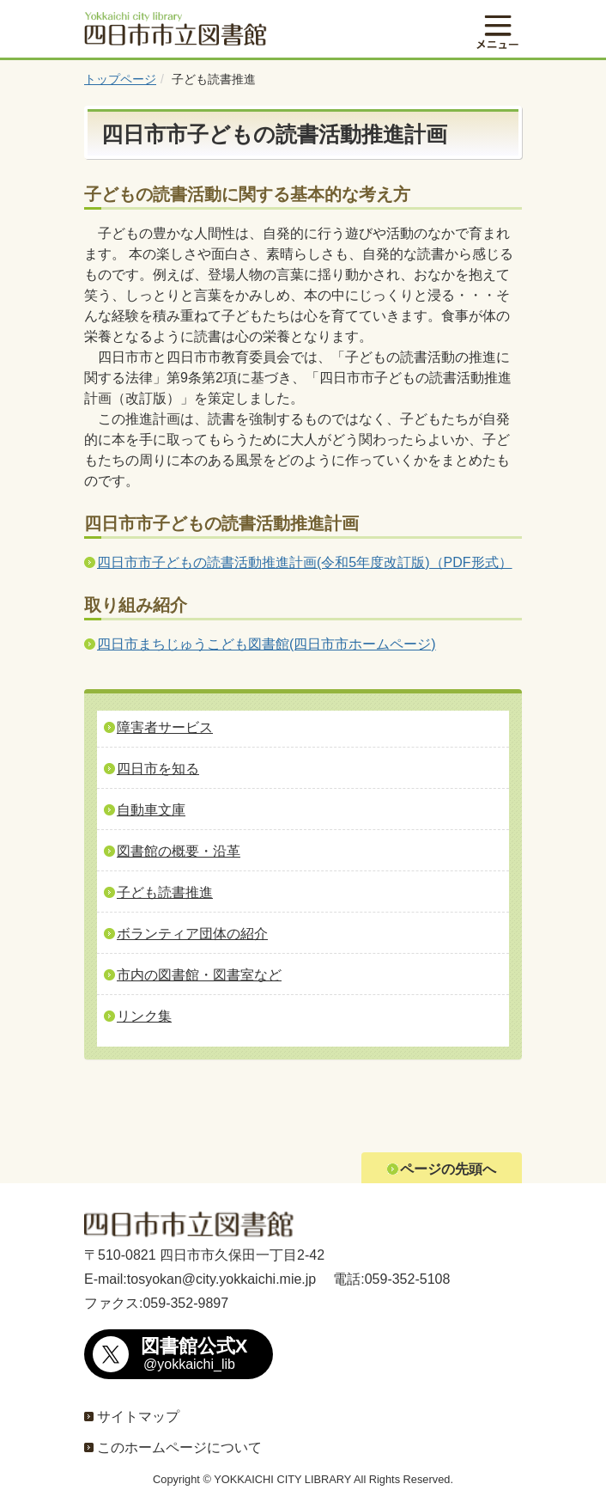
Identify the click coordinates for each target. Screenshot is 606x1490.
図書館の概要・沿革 (178, 851)
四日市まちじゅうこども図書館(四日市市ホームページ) (266, 644)
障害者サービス (165, 727)
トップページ (120, 79)
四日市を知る (158, 768)
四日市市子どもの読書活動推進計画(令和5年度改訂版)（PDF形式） (304, 562)
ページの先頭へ (448, 1169)
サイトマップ (138, 1416)
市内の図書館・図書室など (199, 975)
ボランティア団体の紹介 (192, 933)
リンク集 (144, 1016)
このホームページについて (179, 1447)
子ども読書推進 (165, 892)
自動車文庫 (151, 810)
